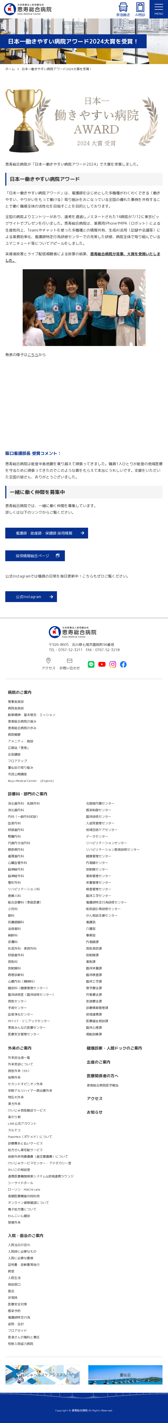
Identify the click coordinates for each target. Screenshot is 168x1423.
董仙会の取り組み (20, 767)
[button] (159, 9)
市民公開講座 (17, 774)
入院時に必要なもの (22, 1251)
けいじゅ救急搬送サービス (27, 1110)
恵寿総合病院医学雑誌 (102, 1085)
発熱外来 (14, 1077)
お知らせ (95, 1112)
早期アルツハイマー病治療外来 (30, 1090)
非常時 (12, 1297)
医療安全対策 (17, 1304)
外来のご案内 (20, 1048)
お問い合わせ (69, 668)
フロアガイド (17, 1330)
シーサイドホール (20, 1183)
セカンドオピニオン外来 (25, 1084)
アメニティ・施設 (20, 741)
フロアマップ (17, 761)
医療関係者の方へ (102, 1076)
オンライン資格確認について (28, 1202)
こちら (33, 354)
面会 (11, 1291)
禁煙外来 (14, 1222)
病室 (11, 1271)
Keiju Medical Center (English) (31, 780)
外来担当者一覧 (19, 1057)
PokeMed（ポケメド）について (30, 1136)
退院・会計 (16, 1324)
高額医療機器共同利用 (24, 1196)
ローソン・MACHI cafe (24, 1189)
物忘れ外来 (16, 1097)
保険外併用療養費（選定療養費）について (38, 1156)
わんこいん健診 (19, 1216)
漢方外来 (14, 1104)
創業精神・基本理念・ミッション (31, 715)
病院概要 (14, 734)
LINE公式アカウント (22, 1123)
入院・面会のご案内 (26, 1235)
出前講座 (14, 754)
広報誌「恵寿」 (19, 748)
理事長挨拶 (16, 701)
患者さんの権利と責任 (24, 1337)
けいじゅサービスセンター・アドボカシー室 (39, 1163)
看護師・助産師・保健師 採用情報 (44, 533)
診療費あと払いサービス (25, 1143)
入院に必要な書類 (20, 1258)
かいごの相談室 (19, 1169)
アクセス (48, 668)
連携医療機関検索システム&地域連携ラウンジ (41, 1176)
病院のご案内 (20, 692)
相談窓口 (14, 1284)
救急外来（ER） (19, 1071)
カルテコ (14, 1130)
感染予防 (14, 1311)
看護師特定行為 (19, 1317)
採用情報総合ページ (32, 555)
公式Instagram (28, 596)
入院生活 (14, 1278)
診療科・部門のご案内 (27, 794)
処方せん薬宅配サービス (25, 1150)
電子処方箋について (22, 1209)
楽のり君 (14, 1117)
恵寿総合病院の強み (22, 721)
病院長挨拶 (16, 708)
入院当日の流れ (19, 1245)
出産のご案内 (99, 1062)
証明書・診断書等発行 (24, 1264)
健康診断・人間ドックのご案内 (114, 1048)
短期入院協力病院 (20, 1344)
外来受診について (20, 1064)
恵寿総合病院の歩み (22, 728)
